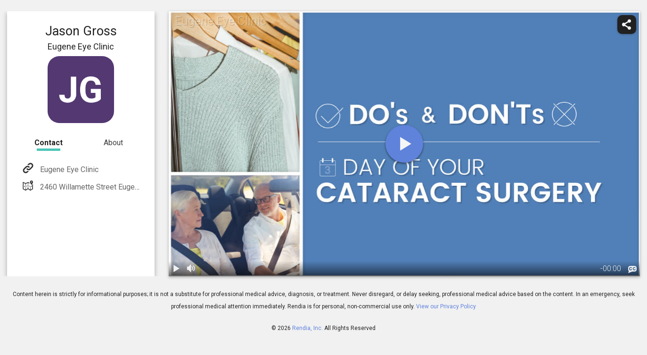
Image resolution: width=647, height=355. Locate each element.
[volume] (191, 268)
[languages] (632, 269)
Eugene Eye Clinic (68, 169)
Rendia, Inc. (307, 328)
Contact (48, 142)
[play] (404, 144)
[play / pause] (176, 268)
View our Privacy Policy (446, 306)
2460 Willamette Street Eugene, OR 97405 (108, 186)
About (113, 142)
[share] (626, 24)
